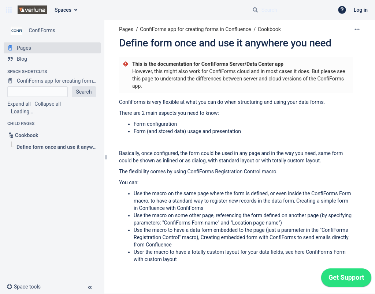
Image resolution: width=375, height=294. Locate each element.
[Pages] (52, 47)
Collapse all (47, 104)
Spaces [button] (63, 10)
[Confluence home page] (32, 10)
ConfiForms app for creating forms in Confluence (195, 29)
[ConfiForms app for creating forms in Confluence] (52, 80)
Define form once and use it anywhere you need (225, 43)
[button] (9, 10)
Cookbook (269, 29)
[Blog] (52, 58)
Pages (126, 29)
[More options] (357, 29)
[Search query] (290, 10)
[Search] (255, 10)
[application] (346, 279)
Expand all (19, 104)
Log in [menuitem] (361, 10)
